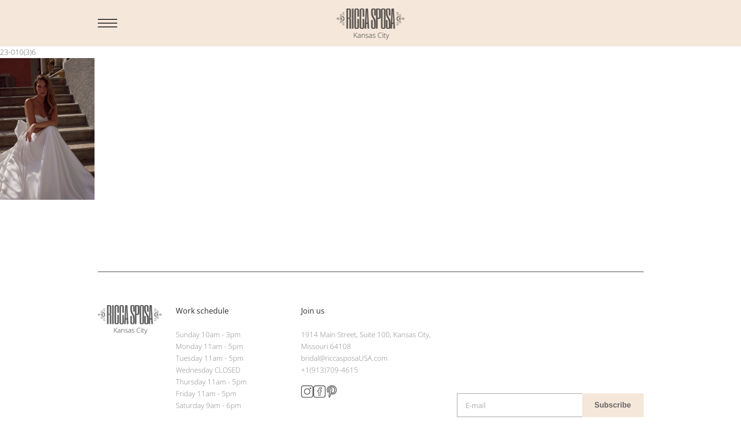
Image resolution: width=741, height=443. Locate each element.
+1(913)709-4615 (329, 370)
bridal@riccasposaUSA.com (344, 358)
